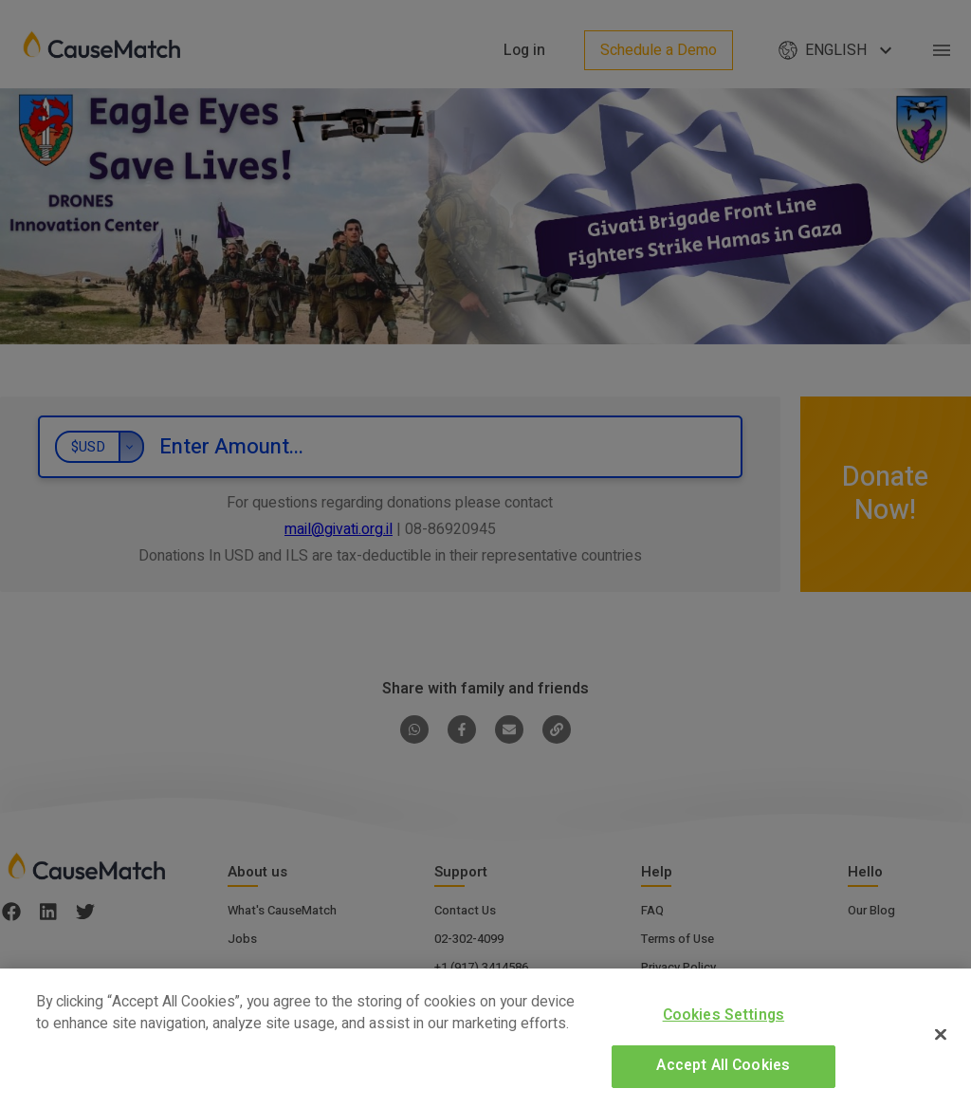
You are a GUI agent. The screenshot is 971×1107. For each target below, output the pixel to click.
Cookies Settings (724, 1015)
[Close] (941, 1034)
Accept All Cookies (723, 1066)
